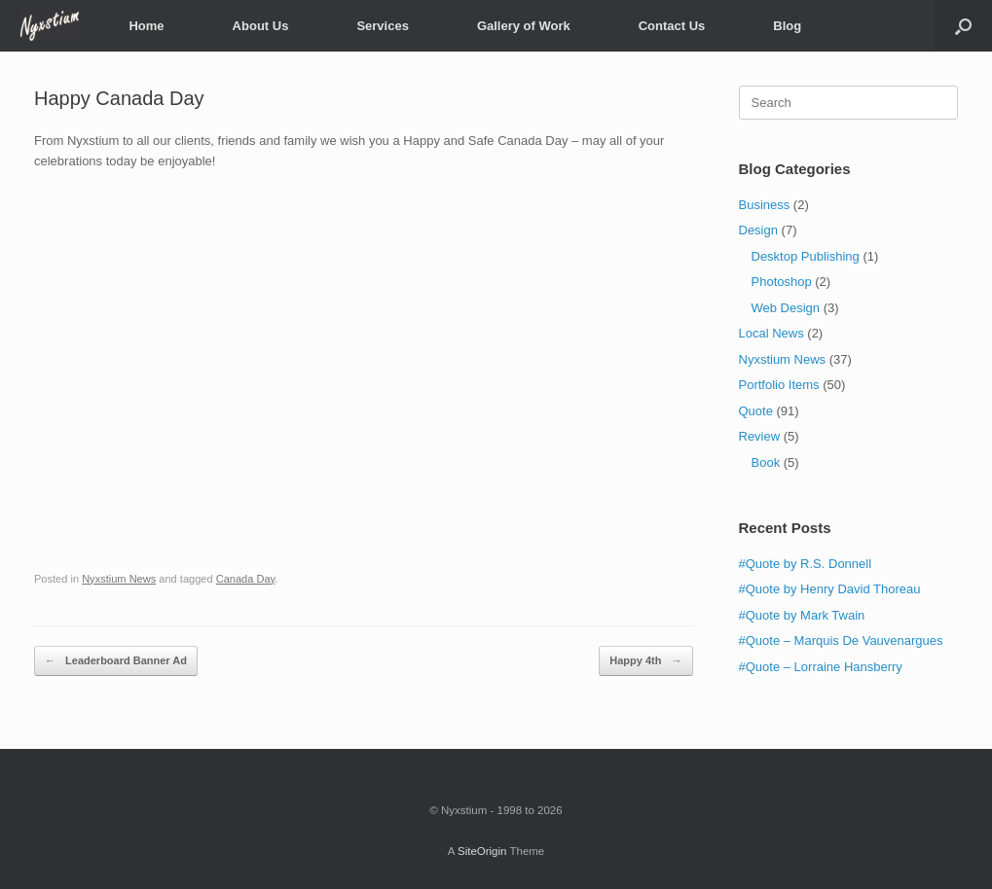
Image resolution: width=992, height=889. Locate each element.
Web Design (786, 308)
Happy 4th (645, 661)
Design (758, 230)
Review (760, 436)
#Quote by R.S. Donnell (805, 563)
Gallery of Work (523, 25)
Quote (756, 411)
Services (382, 25)
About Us (261, 25)
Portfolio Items (779, 384)
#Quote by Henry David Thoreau (830, 589)
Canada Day (246, 579)
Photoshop (782, 281)
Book (766, 462)
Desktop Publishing (806, 256)
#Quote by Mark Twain (802, 615)
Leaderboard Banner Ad (116, 661)
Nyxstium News (119, 579)
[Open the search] (963, 26)
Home (146, 25)
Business (764, 204)
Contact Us (672, 25)
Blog (787, 25)
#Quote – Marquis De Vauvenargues (841, 640)
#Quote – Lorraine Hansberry (820, 666)
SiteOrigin (482, 851)
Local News (771, 333)
